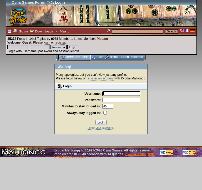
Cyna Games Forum (29, 2)
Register (137, 57)
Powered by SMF (135, 154)
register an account (100, 78)
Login (125, 57)
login (47, 42)
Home (20, 31)
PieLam (102, 39)
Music (62, 31)
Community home (76, 57)
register (60, 42)
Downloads (41, 31)
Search (114, 57)
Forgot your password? (101, 127)
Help (100, 57)
